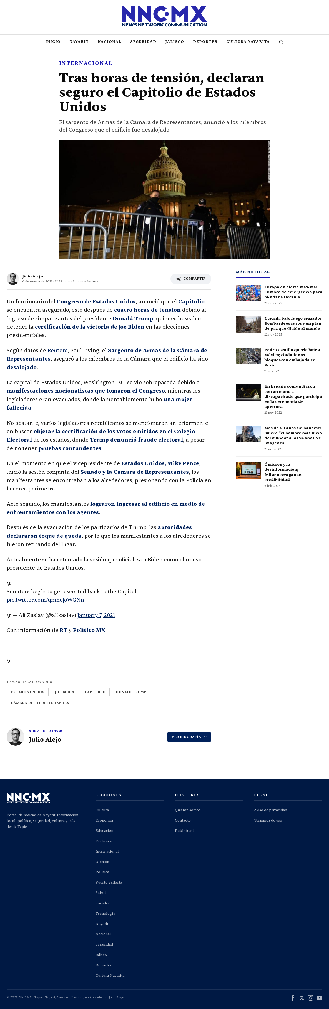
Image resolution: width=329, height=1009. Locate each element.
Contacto (183, 820)
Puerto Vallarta (109, 882)
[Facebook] (293, 998)
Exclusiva (104, 841)
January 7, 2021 (96, 615)
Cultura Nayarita (248, 41)
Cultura (102, 810)
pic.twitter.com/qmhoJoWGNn (45, 600)
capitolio (95, 692)
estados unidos (27, 692)
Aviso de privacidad (270, 810)
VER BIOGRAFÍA (189, 737)
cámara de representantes (40, 703)
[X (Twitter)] (302, 998)
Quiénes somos (187, 810)
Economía (104, 820)
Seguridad (143, 41)
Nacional (109, 41)
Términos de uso (268, 820)
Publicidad (184, 831)
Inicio (53, 41)
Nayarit (79, 41)
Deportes (205, 41)
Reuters (57, 350)
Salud (101, 893)
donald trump (131, 692)
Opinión (102, 862)
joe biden (64, 692)
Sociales (103, 903)
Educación (104, 831)
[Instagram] (310, 998)
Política (102, 872)
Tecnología (105, 913)
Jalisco (174, 41)
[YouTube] (319, 998)
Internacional (107, 851)
